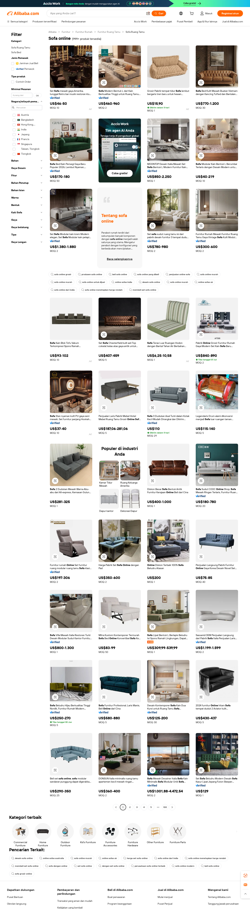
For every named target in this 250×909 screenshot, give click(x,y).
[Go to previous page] (116, 807)
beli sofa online (119, 274)
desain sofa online (152, 282)
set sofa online (84, 866)
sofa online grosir (61, 274)
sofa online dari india (63, 289)
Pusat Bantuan (15, 896)
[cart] (190, 13)
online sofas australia (52, 858)
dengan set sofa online (113, 866)
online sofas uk (207, 282)
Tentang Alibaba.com (220, 896)
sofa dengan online (57, 866)
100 (165, 807)
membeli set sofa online (144, 289)
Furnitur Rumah (86, 31)
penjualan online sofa (181, 274)
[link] (245, 875)
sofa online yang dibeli (149, 274)
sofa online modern (186, 866)
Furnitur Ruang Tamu (112, 31)
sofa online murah (211, 274)
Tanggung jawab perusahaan (224, 903)
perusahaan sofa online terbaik (151, 866)
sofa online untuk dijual (92, 282)
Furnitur (67, 31)
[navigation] (26, 420)
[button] (104, 82)
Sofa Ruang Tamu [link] (139, 31)
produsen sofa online (91, 274)
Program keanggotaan (120, 903)
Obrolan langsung (17, 903)
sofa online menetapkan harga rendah (103, 289)
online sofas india (123, 282)
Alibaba (52, 31)
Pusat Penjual (165, 903)
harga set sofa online (138, 858)
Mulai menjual (166, 896)
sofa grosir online (22, 873)
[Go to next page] (172, 807)
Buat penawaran (117, 896)
